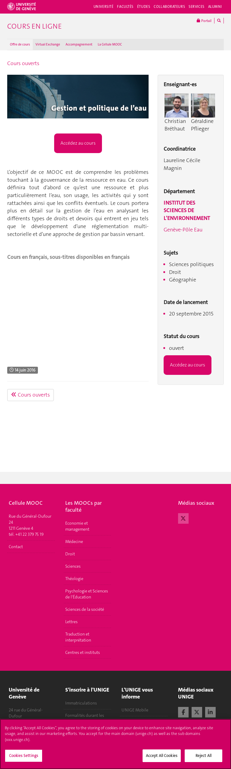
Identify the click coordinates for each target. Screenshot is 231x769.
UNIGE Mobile (135, 710)
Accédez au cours (78, 143)
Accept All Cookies (161, 755)
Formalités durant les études (84, 718)
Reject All (203, 755)
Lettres (71, 621)
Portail (204, 20)
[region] (115, 744)
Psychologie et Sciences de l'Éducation (86, 594)
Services (197, 6)
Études (143, 6)
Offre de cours (20, 44)
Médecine (74, 541)
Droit (70, 554)
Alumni (215, 6)
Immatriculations (81, 703)
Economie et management (77, 526)
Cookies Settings (23, 755)
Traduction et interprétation (78, 637)
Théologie (74, 578)
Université (104, 6)
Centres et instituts (82, 652)
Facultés (125, 6)
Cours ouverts (23, 63)
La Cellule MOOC (110, 44)
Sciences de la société (84, 609)
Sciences (73, 566)
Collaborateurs (169, 6)
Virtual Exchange (47, 44)
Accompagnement (79, 44)
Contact (16, 546)
